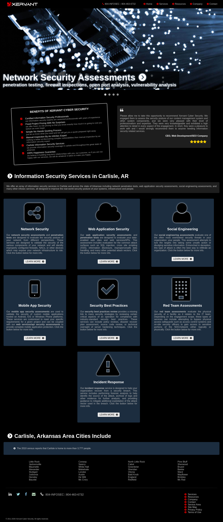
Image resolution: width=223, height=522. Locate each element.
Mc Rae (181, 479)
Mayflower (182, 474)
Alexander (34, 469)
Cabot (131, 464)
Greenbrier (133, 467)
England (132, 477)
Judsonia (33, 474)
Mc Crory (83, 479)
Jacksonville (35, 464)
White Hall (84, 467)
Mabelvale (84, 469)
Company (197, 4)
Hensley (33, 477)
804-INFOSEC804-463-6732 (120, 4)
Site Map (192, 507)
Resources (180, 4)
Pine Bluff (182, 462)
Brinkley (181, 477)
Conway (83, 462)
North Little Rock (136, 462)
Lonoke (82, 472)
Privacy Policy (195, 509)
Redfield (132, 479)
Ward (180, 472)
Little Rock (34, 462)
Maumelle (34, 467)
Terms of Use (194, 512)
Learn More (33, 261)
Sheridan (132, 469)
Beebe (180, 469)
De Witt (82, 477)
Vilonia (131, 472)
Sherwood (182, 464)
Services (163, 4)
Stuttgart (33, 472)
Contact (213, 4)
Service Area (194, 504)
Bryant (180, 467)
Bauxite (32, 479)
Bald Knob (133, 474)
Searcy (82, 464)
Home (149, 4)
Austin (82, 474)
